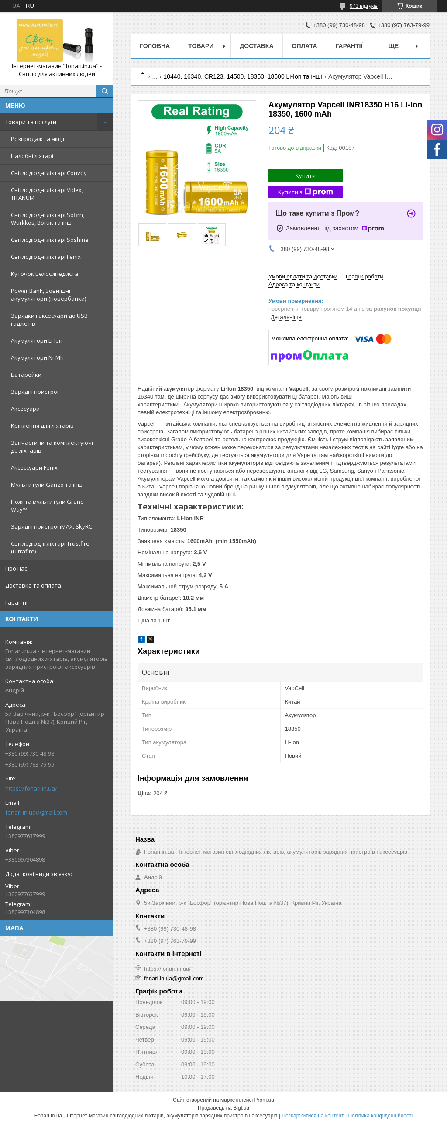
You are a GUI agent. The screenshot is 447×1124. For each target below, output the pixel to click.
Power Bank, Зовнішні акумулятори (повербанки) (48, 294)
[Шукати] (104, 91)
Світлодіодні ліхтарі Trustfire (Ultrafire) (50, 547)
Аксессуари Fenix (34, 467)
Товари (200, 45)
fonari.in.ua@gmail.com (36, 812)
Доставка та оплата (33, 585)
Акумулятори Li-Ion (36, 340)
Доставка (256, 45)
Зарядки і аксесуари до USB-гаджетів (50, 319)
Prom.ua (264, 1100)
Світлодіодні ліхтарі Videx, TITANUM (47, 194)
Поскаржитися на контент (313, 1116)
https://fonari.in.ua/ (31, 788)
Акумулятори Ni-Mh (37, 357)
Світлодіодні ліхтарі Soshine (50, 240)
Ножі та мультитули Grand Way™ (47, 505)
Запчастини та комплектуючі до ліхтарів (52, 446)
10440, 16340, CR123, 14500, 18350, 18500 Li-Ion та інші (243, 76)
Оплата (304, 45)
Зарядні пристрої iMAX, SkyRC (51, 526)
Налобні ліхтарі (32, 156)
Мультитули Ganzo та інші (47, 484)
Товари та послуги (30, 122)
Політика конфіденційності (380, 1116)
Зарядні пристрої (34, 391)
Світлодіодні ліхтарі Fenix (46, 257)
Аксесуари (25, 408)
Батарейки (26, 374)
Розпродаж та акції (37, 139)
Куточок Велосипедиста (44, 274)
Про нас (16, 568)
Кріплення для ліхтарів (42, 426)
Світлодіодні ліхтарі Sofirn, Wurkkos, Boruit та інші (47, 219)
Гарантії (16, 602)
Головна (155, 45)
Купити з (305, 192)
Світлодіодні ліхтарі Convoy (49, 173)
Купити (306, 175)
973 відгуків (364, 6)
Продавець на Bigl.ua (223, 1108)
